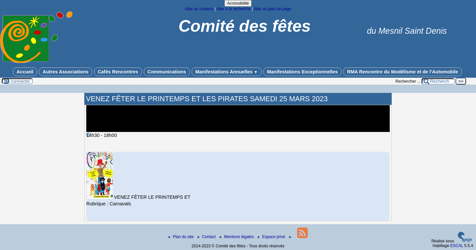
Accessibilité (238, 3)
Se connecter (17, 81)
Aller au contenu (199, 9)
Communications (166, 71)
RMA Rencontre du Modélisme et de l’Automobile (402, 71)
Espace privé (272, 236)
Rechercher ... (407, 81)
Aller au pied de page (272, 9)
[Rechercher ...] (438, 81)
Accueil (25, 71)
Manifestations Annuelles (226, 71)
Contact (207, 236)
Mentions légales (237, 236)
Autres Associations (66, 71)
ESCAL (456, 245)
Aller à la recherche (234, 9)
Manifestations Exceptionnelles (302, 71)
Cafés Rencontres (118, 71)
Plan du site (181, 236)
